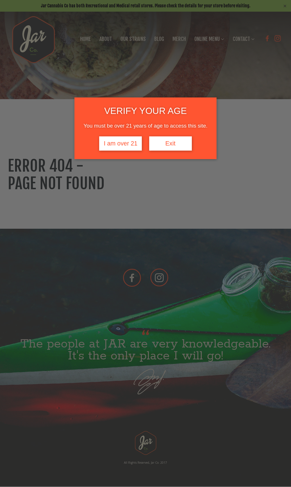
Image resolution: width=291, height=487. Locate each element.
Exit (170, 143)
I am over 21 (121, 143)
